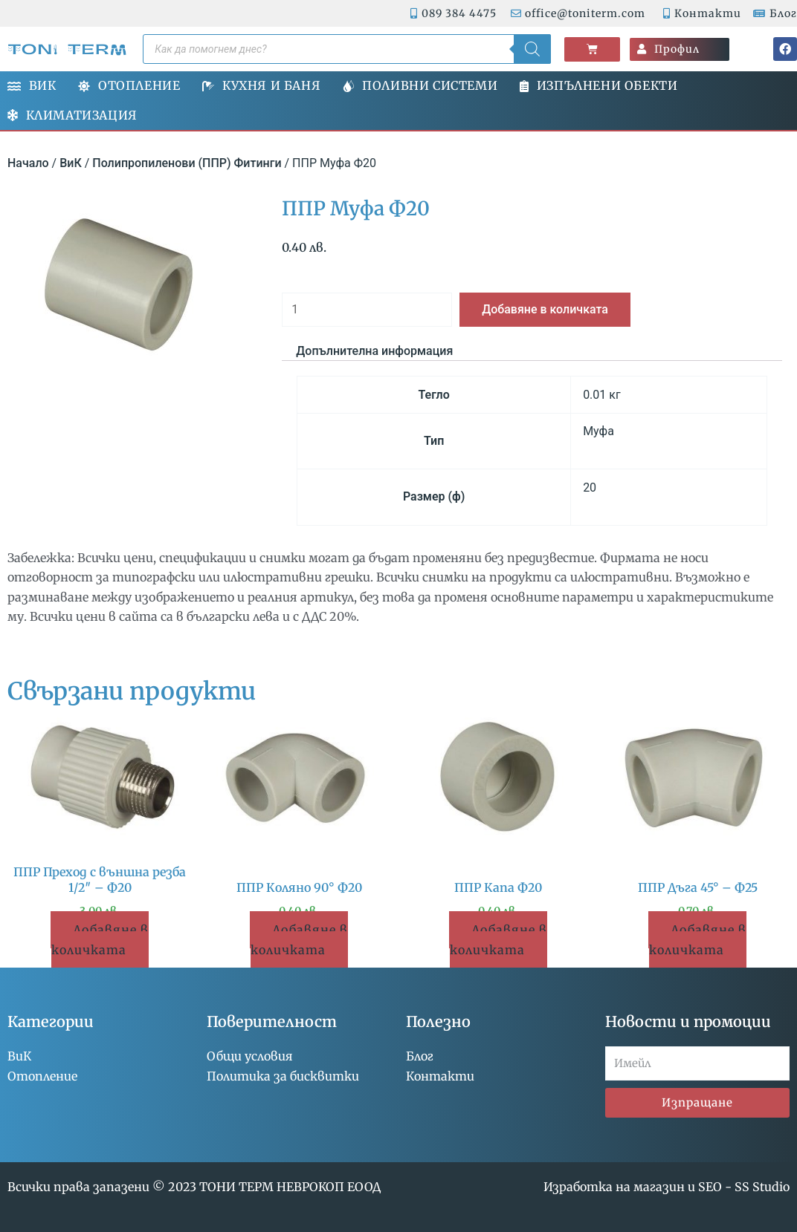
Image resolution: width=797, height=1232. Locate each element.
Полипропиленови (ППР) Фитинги (186, 163)
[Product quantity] (367, 310)
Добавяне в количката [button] (100, 939)
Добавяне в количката (545, 309)
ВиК (70, 163)
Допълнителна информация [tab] (374, 351)
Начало (28, 163)
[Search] (532, 49)
